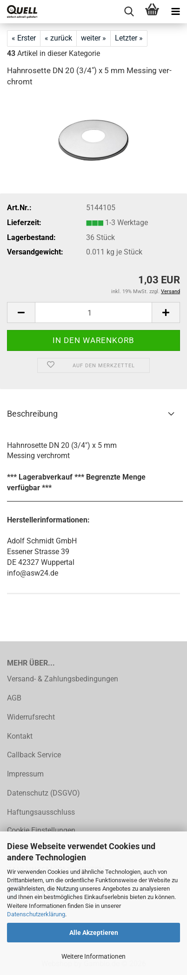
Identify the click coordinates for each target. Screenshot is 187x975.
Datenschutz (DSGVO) (43, 793)
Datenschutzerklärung (36, 914)
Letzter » (129, 38)
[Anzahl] (93, 312)
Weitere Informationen (93, 956)
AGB (14, 697)
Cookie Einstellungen (41, 830)
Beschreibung (32, 414)
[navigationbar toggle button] (175, 11)
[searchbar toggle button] (128, 11)
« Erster (24, 38)
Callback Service (34, 754)
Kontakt (20, 736)
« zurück (58, 38)
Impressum (25, 773)
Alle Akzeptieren (93, 932)
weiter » (93, 38)
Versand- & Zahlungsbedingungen (62, 678)
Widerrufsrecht (31, 717)
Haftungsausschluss (41, 812)
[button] (21, 312)
